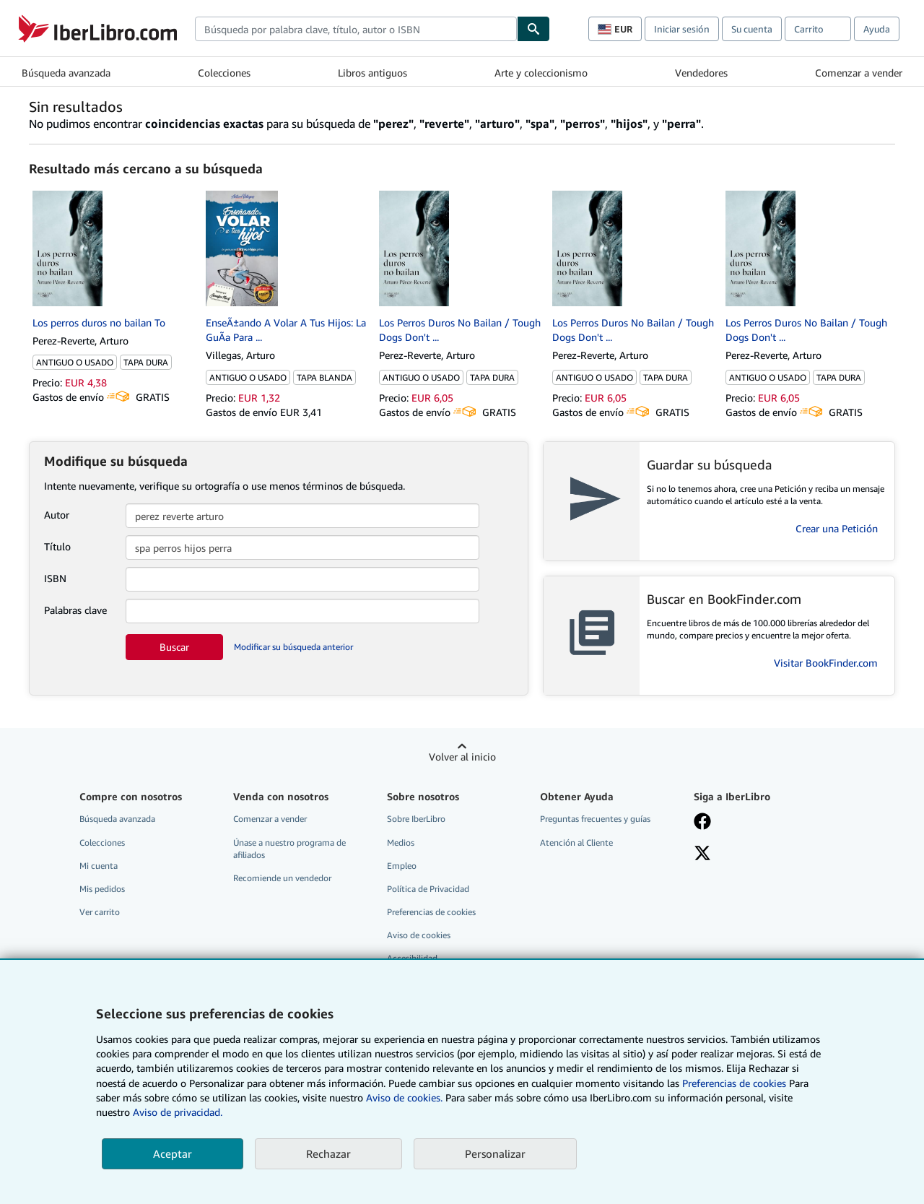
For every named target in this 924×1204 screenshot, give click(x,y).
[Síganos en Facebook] (702, 822)
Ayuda (876, 29)
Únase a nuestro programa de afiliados (289, 848)
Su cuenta (751, 29)
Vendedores (701, 72)
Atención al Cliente (576, 842)
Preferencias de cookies (734, 1083)
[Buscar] (533, 29)
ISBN (55, 578)
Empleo (402, 865)
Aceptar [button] (172, 1153)
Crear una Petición (837, 528)
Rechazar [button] (328, 1153)
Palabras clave (75, 610)
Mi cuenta (98, 865)
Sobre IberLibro (416, 818)
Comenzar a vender (858, 72)
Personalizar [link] (495, 1153)
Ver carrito (99, 911)
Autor (56, 514)
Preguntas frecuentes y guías (595, 818)
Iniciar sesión (682, 29)
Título (57, 546)
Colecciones (224, 72)
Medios (400, 842)
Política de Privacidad (428, 888)
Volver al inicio (462, 756)
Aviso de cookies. (404, 1097)
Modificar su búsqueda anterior (293, 646)
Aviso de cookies (418, 935)
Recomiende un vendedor (282, 877)
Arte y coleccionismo (541, 72)
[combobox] (356, 29)
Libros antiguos (372, 72)
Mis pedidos (102, 888)
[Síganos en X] (702, 854)
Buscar (174, 647)
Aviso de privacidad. (177, 1112)
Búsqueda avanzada (66, 72)
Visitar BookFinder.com (826, 663)
